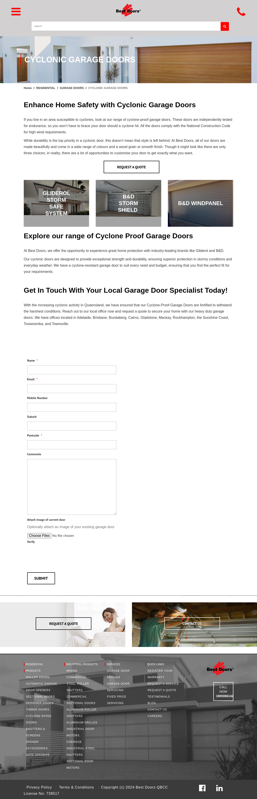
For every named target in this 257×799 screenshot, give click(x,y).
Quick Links (155, 664)
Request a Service (163, 683)
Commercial (76, 677)
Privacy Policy (40, 787)
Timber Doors (37, 709)
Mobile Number (37, 398)
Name (32, 360)
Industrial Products (82, 664)
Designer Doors (40, 703)
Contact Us (157, 709)
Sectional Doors (40, 696)
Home (28, 88)
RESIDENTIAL (45, 88)
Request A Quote (162, 690)
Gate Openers (38, 754)
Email (32, 379)
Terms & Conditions (77, 787)
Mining (71, 670)
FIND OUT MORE (200, 207)
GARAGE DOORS (72, 88)
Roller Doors (38, 677)
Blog (152, 703)
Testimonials (159, 696)
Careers (155, 716)
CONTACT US (192, 623)
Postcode (34, 435)
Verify (31, 542)
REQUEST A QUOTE (131, 167)
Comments (34, 454)
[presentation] (61, 554)
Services (113, 664)
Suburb (32, 417)
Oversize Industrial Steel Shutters (80, 748)
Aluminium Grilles (81, 722)
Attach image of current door (46, 520)
